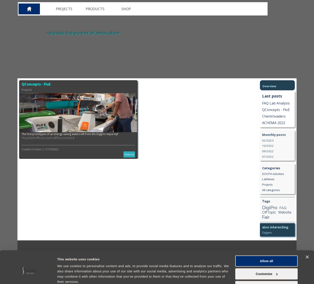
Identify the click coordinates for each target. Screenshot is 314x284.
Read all (129, 154)
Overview (269, 86)
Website (284, 212)
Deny (267, 268)
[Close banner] (307, 238)
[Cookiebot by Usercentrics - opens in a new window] (28, 275)
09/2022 (268, 151)
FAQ (283, 208)
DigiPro (269, 207)
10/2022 (268, 146)
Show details (67, 275)
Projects (27, 90)
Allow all (266, 243)
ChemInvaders (274, 116)
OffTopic (269, 212)
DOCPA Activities (273, 174)
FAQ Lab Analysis (276, 103)
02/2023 (268, 140)
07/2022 (268, 157)
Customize (267, 255)
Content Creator (32, 149)
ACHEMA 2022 (273, 122)
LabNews (268, 179)
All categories (271, 190)
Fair (266, 217)
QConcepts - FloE (36, 84)
